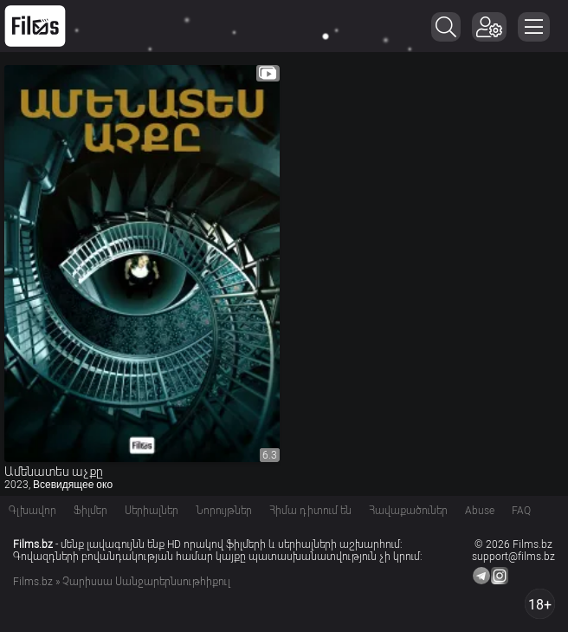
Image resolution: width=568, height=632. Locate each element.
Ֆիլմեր (90, 511)
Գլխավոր (32, 511)
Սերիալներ (151, 511)
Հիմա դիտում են (310, 511)
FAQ (521, 511)
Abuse (479, 511)
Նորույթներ (224, 511)
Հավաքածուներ (408, 511)
